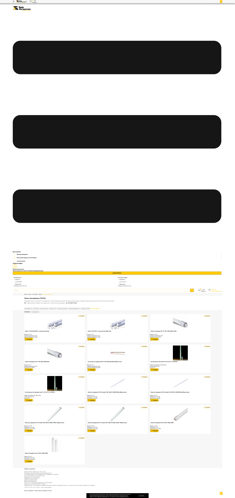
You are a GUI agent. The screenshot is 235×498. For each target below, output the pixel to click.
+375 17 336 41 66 (122, 281)
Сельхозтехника (19, 261)
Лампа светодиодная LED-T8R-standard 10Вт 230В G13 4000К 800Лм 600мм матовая (107, 392)
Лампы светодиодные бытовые (45, 490)
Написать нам (18, 284)
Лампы (36, 490)
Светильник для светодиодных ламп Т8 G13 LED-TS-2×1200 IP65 (40, 392)
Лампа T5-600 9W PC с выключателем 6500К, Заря (99, 331)
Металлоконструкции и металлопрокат (117, 258)
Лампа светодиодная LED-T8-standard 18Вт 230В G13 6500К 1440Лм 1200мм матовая (107, 422)
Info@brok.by (17, 279)
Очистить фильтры (95, 308)
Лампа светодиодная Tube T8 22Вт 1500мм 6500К (36, 453)
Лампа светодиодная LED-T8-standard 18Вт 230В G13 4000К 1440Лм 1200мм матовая (44, 422)
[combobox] (35, 312)
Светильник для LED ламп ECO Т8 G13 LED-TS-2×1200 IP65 (164, 361)
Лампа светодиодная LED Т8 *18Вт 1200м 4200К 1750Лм (163, 331)
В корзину (29, 339)
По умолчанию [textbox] (35, 311)
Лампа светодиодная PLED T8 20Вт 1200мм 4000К (162, 422)
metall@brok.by (122, 279)
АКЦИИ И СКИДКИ (17, 263)
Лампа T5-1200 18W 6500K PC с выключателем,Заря (37, 331)
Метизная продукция (117, 254)
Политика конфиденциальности (121, 496)
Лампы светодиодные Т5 (29, 490)
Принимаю (141, 495)
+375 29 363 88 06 (18, 281)
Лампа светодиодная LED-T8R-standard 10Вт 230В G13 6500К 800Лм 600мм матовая (170, 392)
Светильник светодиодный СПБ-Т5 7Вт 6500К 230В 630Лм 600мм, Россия (105, 361)
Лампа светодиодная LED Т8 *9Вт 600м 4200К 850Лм (37, 361)
